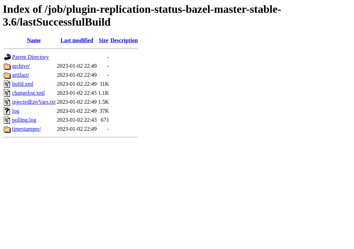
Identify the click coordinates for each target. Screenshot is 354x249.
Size (104, 40)
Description (124, 40)
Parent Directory (30, 57)
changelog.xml (28, 93)
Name (34, 40)
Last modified (76, 40)
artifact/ (20, 75)
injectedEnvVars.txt (34, 102)
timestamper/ (26, 129)
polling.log (24, 120)
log (15, 111)
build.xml (23, 84)
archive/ (21, 66)
